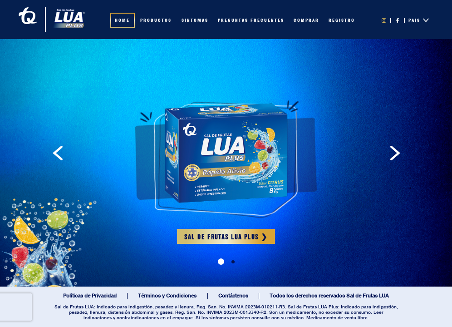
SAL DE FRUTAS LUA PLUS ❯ (226, 237)
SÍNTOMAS (195, 20)
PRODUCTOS (156, 20)
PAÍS (418, 20)
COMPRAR (306, 20)
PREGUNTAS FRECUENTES (251, 20)
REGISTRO (342, 20)
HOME (122, 20)
